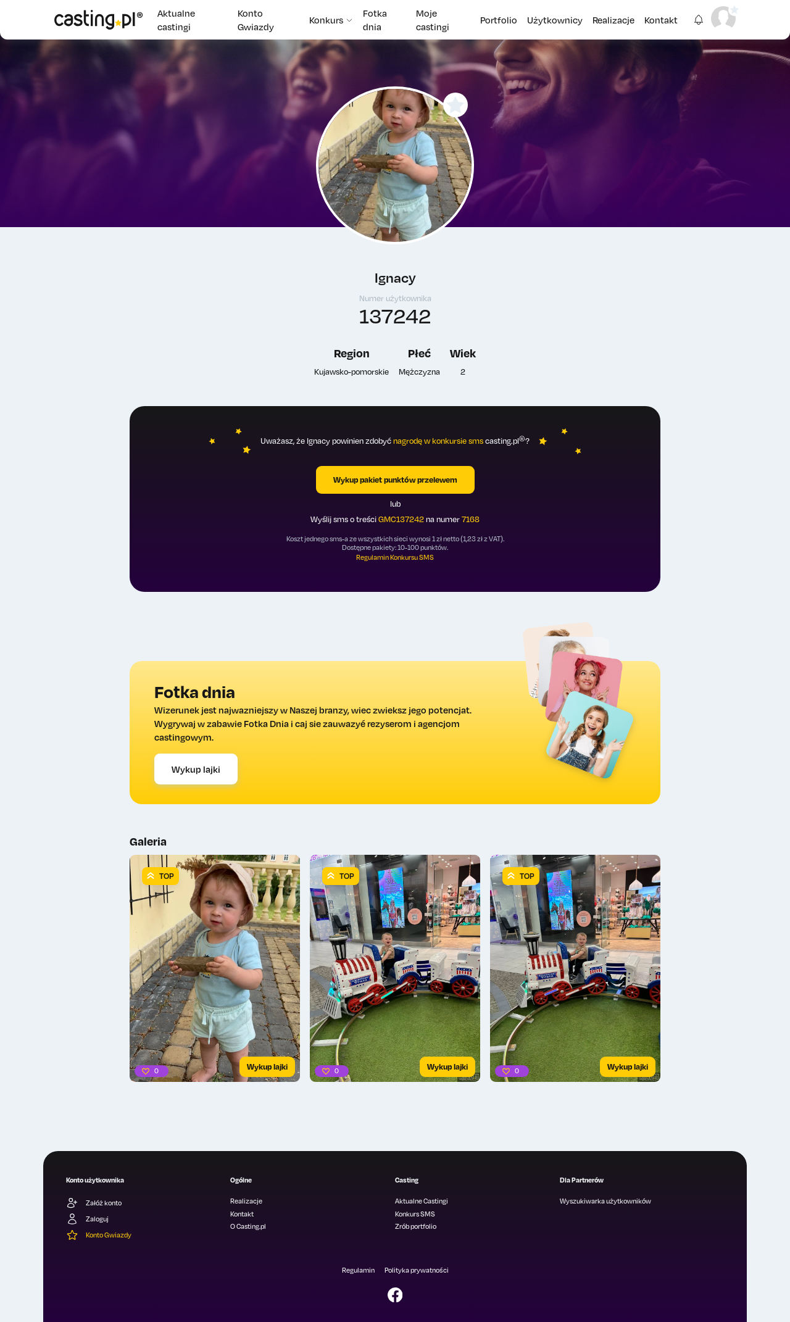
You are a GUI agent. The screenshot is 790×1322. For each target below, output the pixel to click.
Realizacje (613, 19)
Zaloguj (87, 1219)
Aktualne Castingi (421, 1201)
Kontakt (661, 19)
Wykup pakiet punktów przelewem (395, 479)
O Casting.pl (248, 1226)
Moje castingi (432, 19)
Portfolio (498, 19)
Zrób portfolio (415, 1226)
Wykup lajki (196, 769)
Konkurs (331, 19)
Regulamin (358, 1270)
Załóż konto (94, 1203)
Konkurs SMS (415, 1214)
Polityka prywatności (417, 1270)
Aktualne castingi (176, 19)
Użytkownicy (555, 19)
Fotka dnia (375, 19)
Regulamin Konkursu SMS (395, 557)
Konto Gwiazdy (256, 19)
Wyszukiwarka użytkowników (605, 1201)
